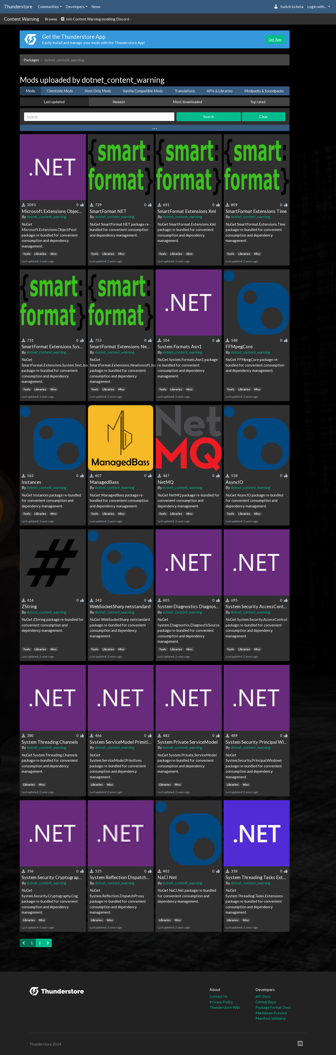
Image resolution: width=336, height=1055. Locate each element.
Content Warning (21, 19)
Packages (31, 60)
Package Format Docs (273, 1007)
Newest (119, 102)
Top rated (257, 102)
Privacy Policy (221, 1002)
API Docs (263, 996)
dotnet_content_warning (46, 216)
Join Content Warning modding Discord (95, 19)
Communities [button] (48, 6)
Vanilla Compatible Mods (143, 91)
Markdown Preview (271, 1013)
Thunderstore (18, 6)
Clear (263, 116)
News (95, 6)
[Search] (99, 116)
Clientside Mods (60, 91)
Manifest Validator (271, 1018)
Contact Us (219, 996)
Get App (275, 39)
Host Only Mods (98, 91)
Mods (30, 91)
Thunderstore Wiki (225, 1007)
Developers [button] (75, 6)
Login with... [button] (317, 6)
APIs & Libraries (220, 91)
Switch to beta (288, 6)
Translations (185, 91)
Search (208, 116)
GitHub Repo (266, 1002)
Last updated (54, 102)
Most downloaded (187, 102)
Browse (51, 19)
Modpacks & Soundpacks (264, 91)
